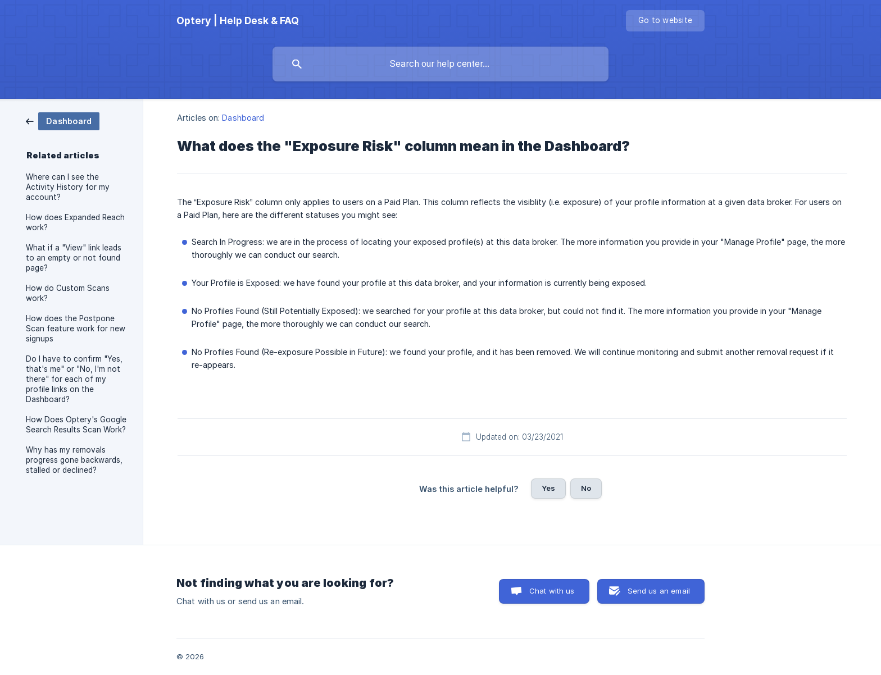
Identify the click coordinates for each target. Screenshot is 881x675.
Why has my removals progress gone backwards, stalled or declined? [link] (74, 460)
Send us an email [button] (659, 590)
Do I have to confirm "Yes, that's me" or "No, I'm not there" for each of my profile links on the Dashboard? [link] (74, 379)
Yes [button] (548, 488)
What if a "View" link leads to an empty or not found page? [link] (73, 257)
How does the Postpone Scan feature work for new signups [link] (75, 328)
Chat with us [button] (552, 590)
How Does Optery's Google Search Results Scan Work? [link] (76, 424)
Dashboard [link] (243, 117)
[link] (62, 120)
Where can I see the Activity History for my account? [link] (68, 187)
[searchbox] (440, 64)
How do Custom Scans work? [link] (68, 293)
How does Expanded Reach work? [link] (75, 222)
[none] (237, 20)
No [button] (586, 488)
